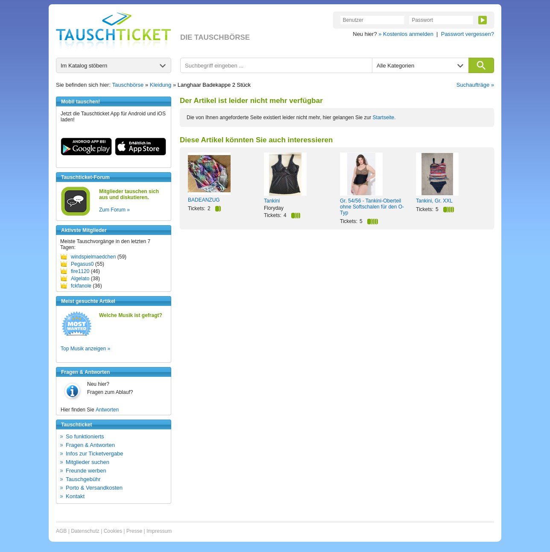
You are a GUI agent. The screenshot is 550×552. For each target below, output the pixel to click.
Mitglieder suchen (87, 462)
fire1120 (80, 271)
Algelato (80, 279)
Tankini (272, 201)
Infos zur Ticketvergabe (94, 453)
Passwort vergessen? (467, 34)
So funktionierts (85, 436)
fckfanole (81, 286)
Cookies (113, 531)
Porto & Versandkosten (94, 487)
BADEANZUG (204, 200)
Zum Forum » (114, 210)
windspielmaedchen (93, 257)
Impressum (159, 531)
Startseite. (384, 117)
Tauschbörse (128, 85)
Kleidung (161, 85)
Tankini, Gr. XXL (434, 201)
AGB (61, 531)
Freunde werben (86, 470)
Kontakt (75, 496)
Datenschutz (85, 531)
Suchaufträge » (475, 85)
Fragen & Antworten (90, 445)
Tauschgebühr (83, 479)
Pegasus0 (82, 264)
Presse (134, 531)
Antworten (107, 410)
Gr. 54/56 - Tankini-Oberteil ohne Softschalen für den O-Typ (372, 207)
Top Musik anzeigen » (85, 349)
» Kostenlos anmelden (405, 34)
